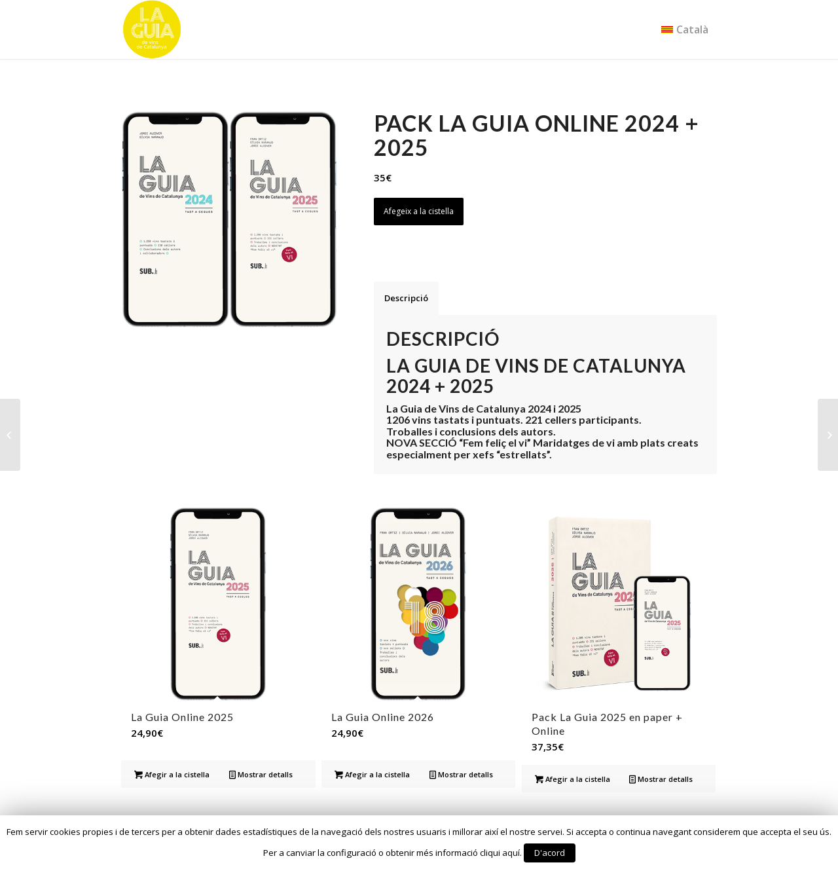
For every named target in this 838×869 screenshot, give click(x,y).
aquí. (512, 853)
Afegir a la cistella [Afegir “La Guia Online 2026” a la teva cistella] (372, 774)
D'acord (549, 853)
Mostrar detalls (261, 774)
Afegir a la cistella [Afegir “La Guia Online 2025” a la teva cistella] (172, 774)
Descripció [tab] (406, 298)
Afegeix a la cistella (419, 211)
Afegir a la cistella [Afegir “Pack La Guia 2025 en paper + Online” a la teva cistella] (572, 779)
